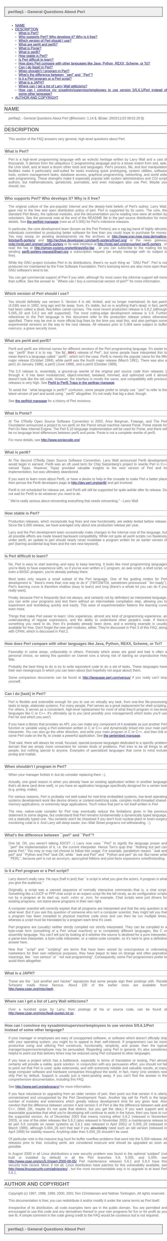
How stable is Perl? (33, 56)
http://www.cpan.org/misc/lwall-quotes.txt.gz (41, 1013)
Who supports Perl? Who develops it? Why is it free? (58, 37)
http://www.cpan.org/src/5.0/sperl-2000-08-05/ (42, 1161)
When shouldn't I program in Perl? (44, 71)
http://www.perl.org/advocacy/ (37, 1086)
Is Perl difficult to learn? (36, 59)
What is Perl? (29, 33)
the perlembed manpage (122, 735)
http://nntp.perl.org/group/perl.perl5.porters (129, 244)
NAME (20, 25)
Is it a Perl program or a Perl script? (45, 78)
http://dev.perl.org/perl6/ (89, 483)
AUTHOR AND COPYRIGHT (36, 97)
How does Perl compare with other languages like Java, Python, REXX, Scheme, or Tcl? (84, 63)
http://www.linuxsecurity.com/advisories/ (38, 1169)
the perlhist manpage (42, 222)
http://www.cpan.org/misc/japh (30, 989)
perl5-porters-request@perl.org (45, 251)
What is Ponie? (30, 48)
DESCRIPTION (26, 29)
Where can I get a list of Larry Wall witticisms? (53, 86)
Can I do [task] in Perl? (36, 67)
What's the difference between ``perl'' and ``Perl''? (56, 75)
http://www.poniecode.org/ (60, 440)
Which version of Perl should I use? (45, 40)
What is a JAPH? (31, 82)
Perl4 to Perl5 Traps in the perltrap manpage (81, 383)
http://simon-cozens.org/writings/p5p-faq (64, 248)
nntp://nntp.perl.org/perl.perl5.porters (35, 244)
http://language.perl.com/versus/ (107, 677)
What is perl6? (29, 52)
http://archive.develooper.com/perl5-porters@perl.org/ (87, 240)
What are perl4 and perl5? (38, 44)
